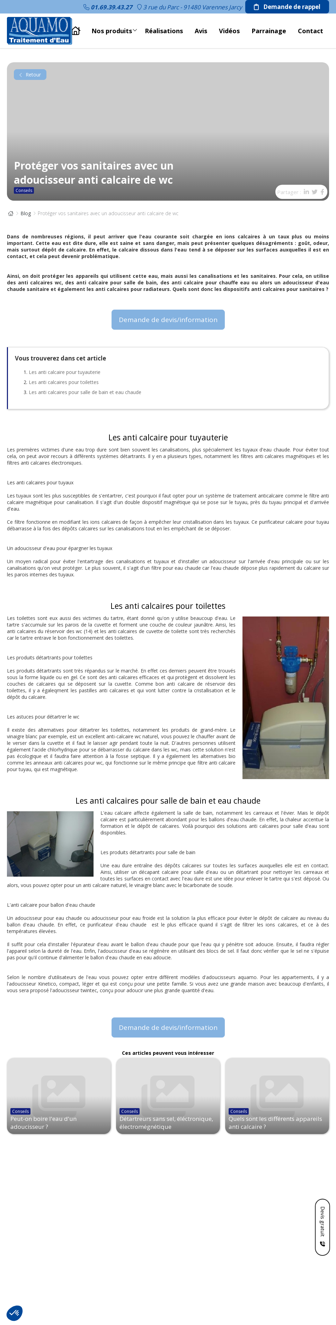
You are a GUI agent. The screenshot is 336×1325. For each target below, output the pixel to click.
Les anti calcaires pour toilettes (64, 382)
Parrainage (268, 31)
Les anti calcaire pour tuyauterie (64, 372)
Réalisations (164, 31)
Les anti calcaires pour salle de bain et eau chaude (85, 392)
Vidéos (229, 31)
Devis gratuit (322, 1221)
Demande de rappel (287, 7)
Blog (25, 213)
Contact (310, 31)
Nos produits (114, 29)
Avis (201, 31)
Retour (30, 74)
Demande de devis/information (168, 319)
